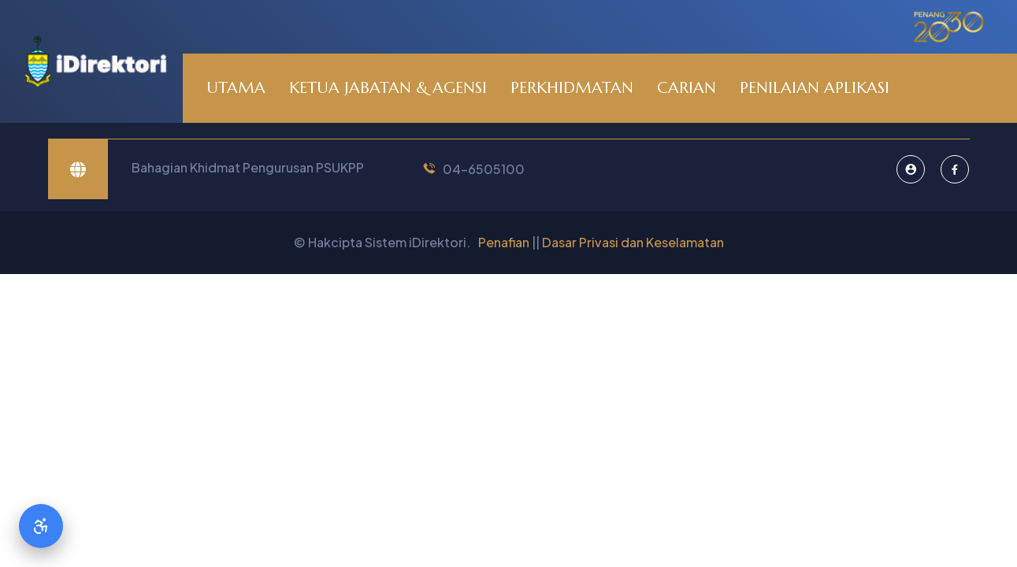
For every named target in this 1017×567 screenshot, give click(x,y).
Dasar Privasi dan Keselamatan (633, 242)
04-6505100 (484, 169)
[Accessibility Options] (41, 526)
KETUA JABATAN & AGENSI (388, 88)
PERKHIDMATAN (571, 88)
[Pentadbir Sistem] (910, 169)
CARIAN (686, 88)
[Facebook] (955, 169)
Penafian (503, 242)
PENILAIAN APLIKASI (814, 88)
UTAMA (235, 88)
